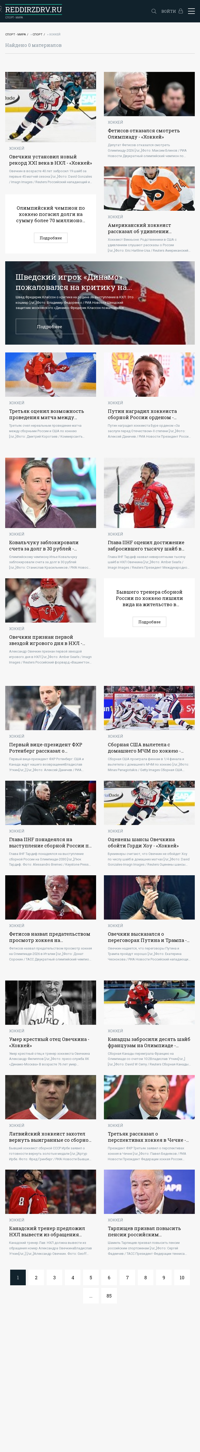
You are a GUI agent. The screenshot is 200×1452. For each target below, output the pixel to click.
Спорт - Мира (15, 34)
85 (109, 1296)
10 (182, 1277)
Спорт (37, 34)
